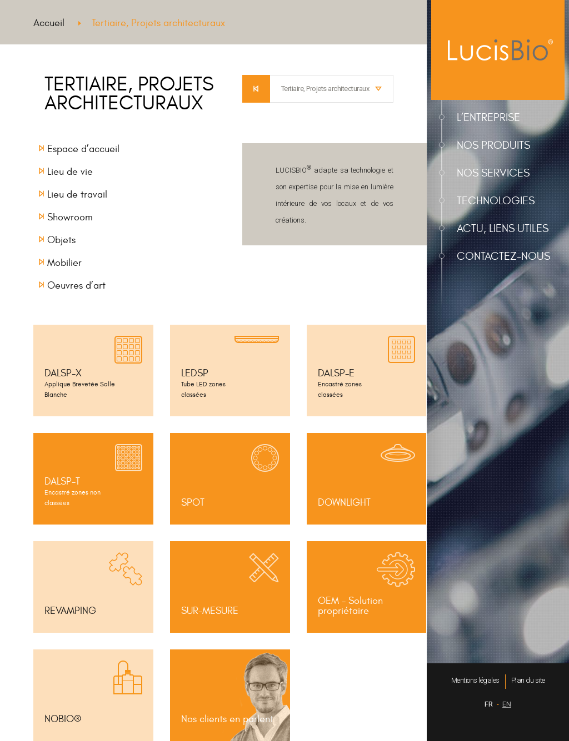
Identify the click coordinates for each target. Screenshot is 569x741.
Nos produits (493, 145)
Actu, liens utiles (502, 228)
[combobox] (331, 89)
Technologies (496, 200)
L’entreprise (488, 117)
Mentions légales (475, 680)
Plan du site (528, 680)
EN (506, 704)
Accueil (48, 23)
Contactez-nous (503, 256)
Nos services (493, 173)
